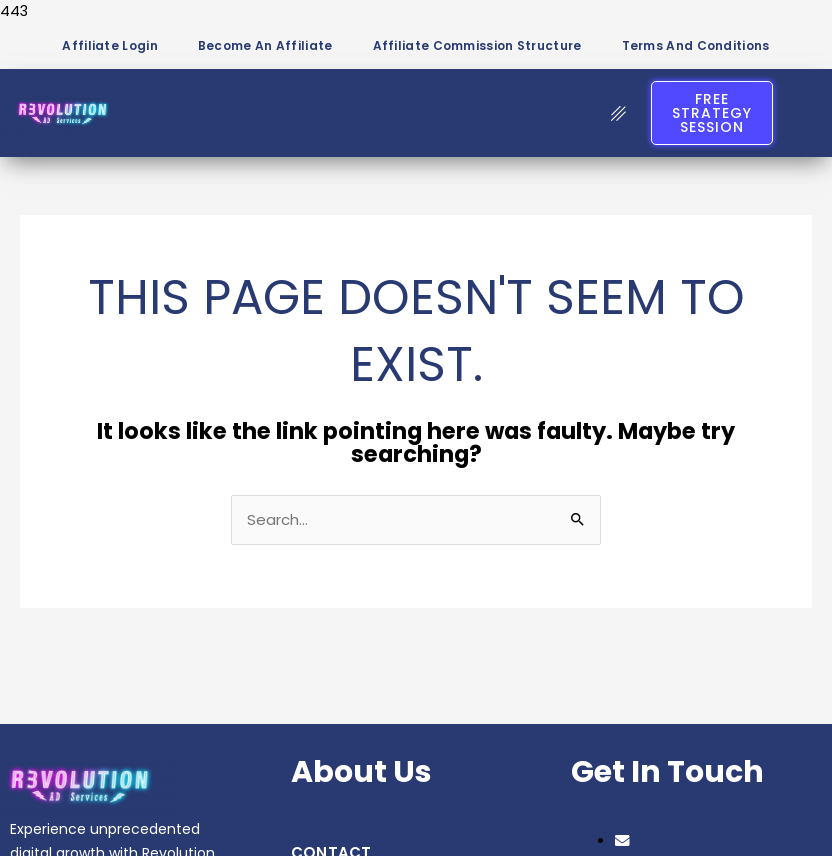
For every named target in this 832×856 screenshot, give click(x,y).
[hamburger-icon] (618, 113)
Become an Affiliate (265, 45)
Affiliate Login (110, 45)
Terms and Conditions (696, 45)
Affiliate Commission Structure (477, 45)
